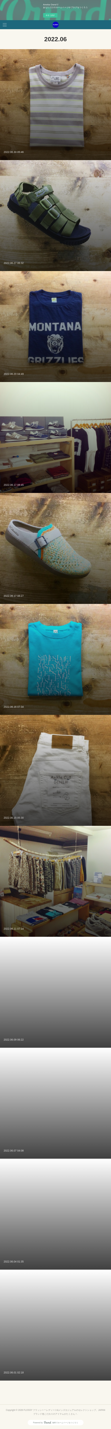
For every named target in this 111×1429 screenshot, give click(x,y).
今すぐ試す (50, 15)
